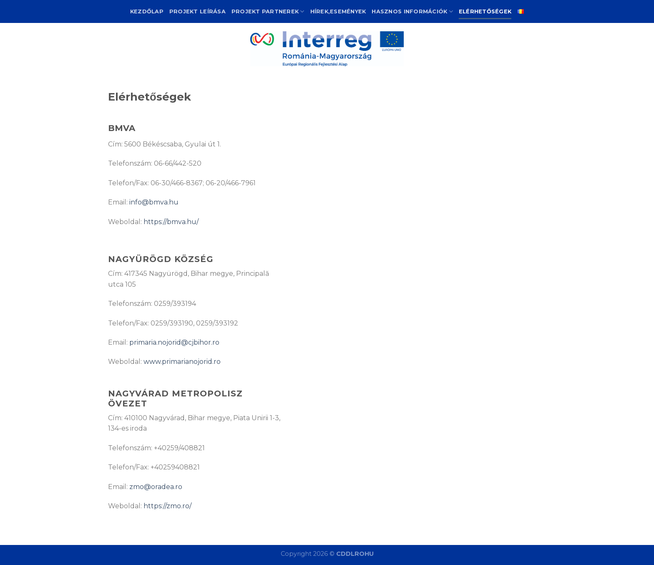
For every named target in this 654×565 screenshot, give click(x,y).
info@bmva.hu (154, 202)
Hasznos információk (412, 11)
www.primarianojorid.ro (182, 362)
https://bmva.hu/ (171, 222)
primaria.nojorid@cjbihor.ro (174, 342)
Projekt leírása (197, 11)
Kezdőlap (147, 11)
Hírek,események (338, 11)
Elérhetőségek (485, 11)
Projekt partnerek (267, 11)
